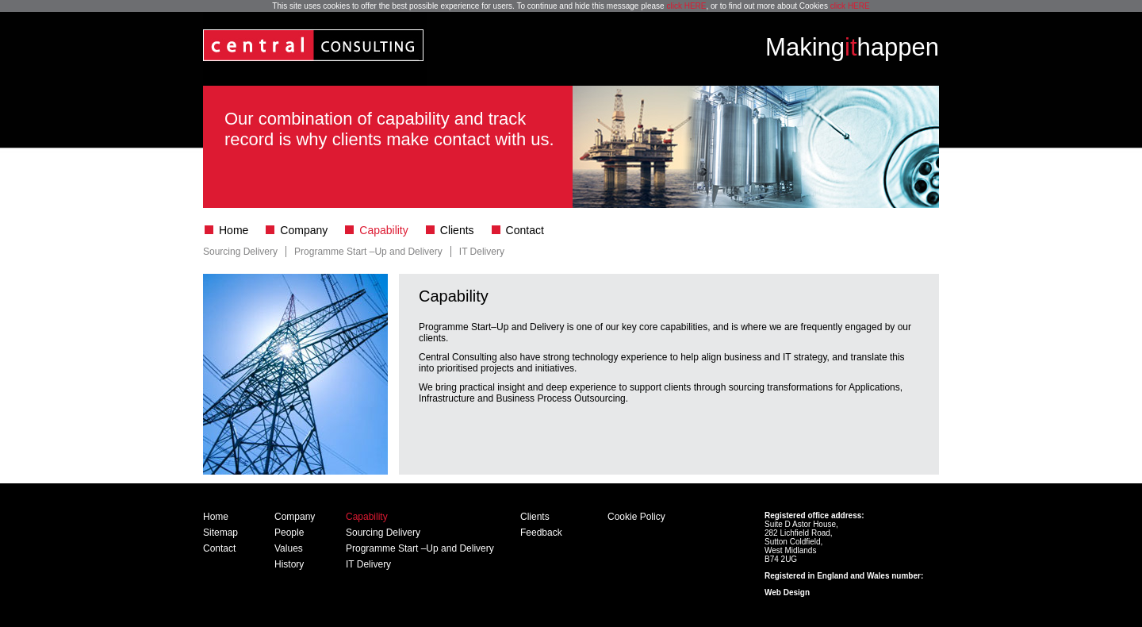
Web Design (787, 592)
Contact (525, 230)
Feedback (541, 532)
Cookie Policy (636, 516)
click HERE (686, 6)
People (289, 532)
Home (233, 230)
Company (304, 230)
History (289, 564)
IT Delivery (481, 251)
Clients (457, 230)
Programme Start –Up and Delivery (368, 251)
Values (288, 548)
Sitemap (220, 532)
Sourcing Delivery (240, 251)
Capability (383, 230)
